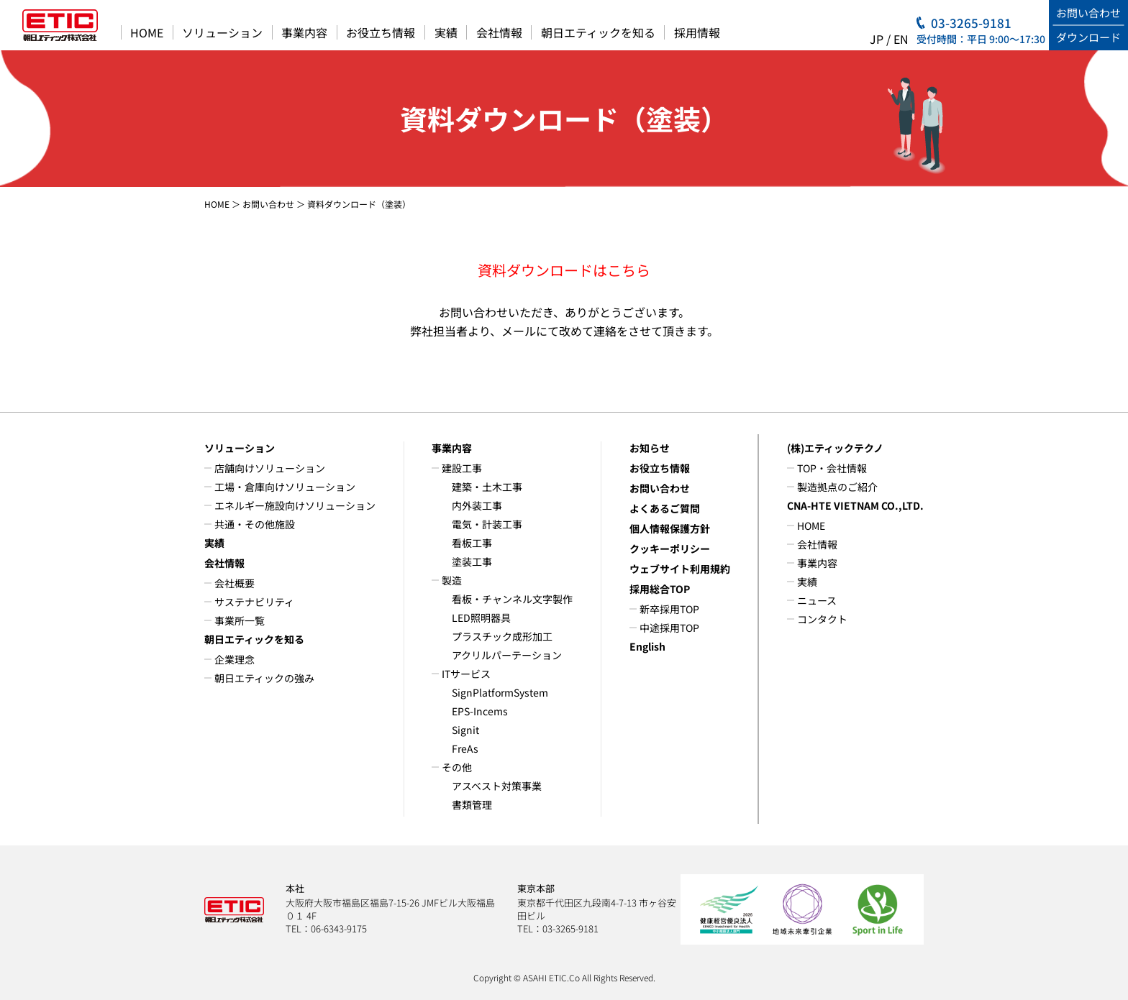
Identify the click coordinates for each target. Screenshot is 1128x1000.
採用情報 (697, 32)
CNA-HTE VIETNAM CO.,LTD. (855, 505)
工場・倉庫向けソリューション (284, 487)
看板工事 (472, 543)
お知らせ (649, 448)
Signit (465, 730)
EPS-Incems (480, 711)
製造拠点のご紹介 (837, 487)
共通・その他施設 (254, 524)
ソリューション (222, 32)
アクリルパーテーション (507, 655)
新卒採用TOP (669, 609)
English (647, 646)
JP (876, 38)
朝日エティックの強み (264, 678)
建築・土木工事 (487, 487)
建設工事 (462, 468)
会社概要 (234, 583)
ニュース (817, 600)
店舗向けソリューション (269, 468)
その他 (457, 767)
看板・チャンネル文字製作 (512, 599)
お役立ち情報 (380, 32)
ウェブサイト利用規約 (679, 569)
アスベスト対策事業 (497, 786)
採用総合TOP (659, 589)
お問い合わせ (268, 204)
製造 (452, 580)
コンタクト (822, 619)
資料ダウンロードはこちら (564, 270)
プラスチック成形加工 (502, 636)
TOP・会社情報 (832, 468)
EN (901, 38)
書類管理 (472, 804)
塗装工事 (472, 561)
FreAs (465, 748)
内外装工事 (477, 505)
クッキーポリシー (669, 548)
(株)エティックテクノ (835, 448)
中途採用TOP (669, 628)
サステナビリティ (254, 602)
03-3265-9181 (971, 23)
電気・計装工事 (487, 524)
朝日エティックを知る (598, 32)
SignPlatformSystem (500, 692)
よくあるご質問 (664, 508)
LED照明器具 (481, 618)
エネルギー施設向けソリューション (295, 505)
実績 (446, 32)
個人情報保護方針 (669, 528)
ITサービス (466, 674)
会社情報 (499, 32)
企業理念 (234, 659)
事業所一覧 (239, 620)
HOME (146, 32)
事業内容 (304, 32)
